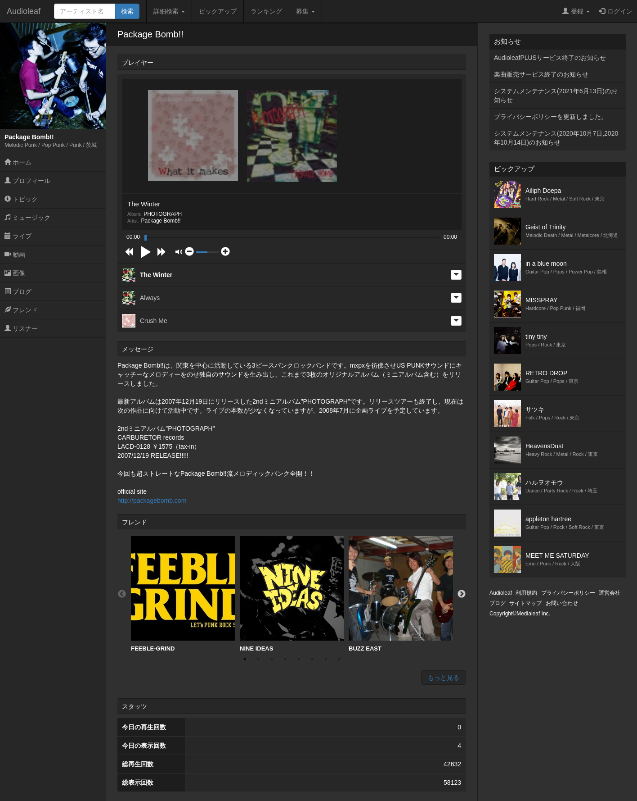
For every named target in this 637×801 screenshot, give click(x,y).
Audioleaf (23, 11)
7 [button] (325, 659)
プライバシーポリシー (568, 593)
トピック (21, 199)
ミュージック (27, 217)
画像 (14, 273)
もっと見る (443, 677)
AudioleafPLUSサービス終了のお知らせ (550, 57)
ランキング (266, 11)
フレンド (21, 310)
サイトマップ (525, 603)
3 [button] (271, 659)
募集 (305, 11)
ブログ (17, 291)
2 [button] (258, 659)
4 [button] (285, 659)
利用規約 (526, 593)
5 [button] (298, 659)
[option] (183, 594)
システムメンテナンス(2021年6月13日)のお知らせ (555, 95)
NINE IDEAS (292, 594)
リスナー (21, 328)
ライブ (17, 236)
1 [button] (244, 659)
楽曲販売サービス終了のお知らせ (541, 74)
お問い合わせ (562, 603)
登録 (576, 11)
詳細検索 (169, 11)
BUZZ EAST (401, 594)
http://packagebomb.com (151, 500)
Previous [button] (121, 594)
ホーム (17, 162)
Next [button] (461, 594)
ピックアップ (218, 11)
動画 (14, 254)
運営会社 (609, 593)
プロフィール (27, 180)
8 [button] (339, 659)
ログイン (616, 11)
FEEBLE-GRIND (183, 594)
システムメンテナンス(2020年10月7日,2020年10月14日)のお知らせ (556, 138)
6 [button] (312, 659)
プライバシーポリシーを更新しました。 (550, 116)
